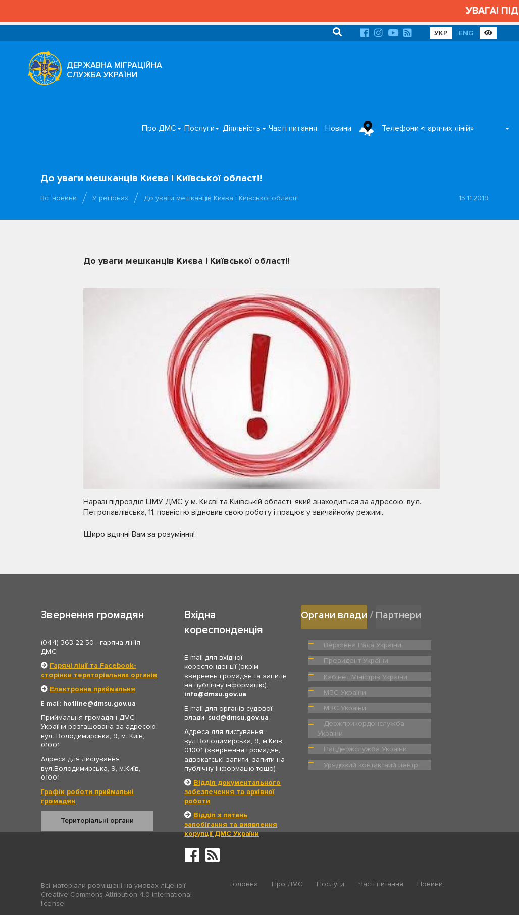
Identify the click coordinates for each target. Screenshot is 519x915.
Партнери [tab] (401, 614)
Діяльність (242, 128)
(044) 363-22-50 (67, 642)
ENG (466, 33)
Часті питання (293, 128)
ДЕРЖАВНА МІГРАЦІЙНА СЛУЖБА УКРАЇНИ (114, 70)
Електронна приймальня (92, 689)
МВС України (431, 684)
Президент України (441, 643)
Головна (244, 886)
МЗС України (343, 684)
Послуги (199, 128)
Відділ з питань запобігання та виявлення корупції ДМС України (230, 824)
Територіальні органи (97, 820)
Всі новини (58, 198)
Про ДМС (159, 128)
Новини (338, 128)
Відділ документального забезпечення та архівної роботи (232, 791)
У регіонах (110, 198)
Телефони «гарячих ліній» (428, 128)
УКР (441, 33)
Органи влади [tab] (335, 614)
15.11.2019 (474, 198)
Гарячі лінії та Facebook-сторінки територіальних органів (99, 670)
